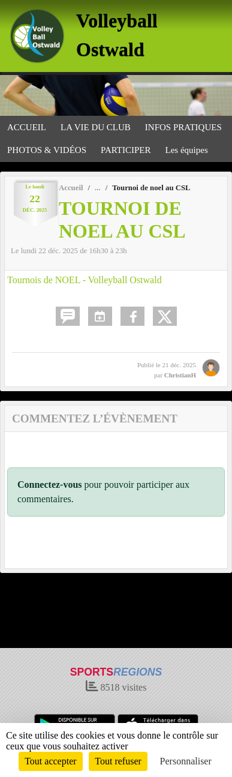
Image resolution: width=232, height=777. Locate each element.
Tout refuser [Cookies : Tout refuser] (118, 761)
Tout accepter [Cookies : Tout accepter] (50, 761)
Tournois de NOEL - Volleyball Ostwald (84, 280)
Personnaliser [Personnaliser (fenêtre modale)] (186, 761)
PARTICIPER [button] (126, 150)
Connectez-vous (49, 484)
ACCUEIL (26, 127)
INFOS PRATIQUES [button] (183, 127)
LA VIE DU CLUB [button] (96, 127)
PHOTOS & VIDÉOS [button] (46, 150)
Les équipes (186, 150)
